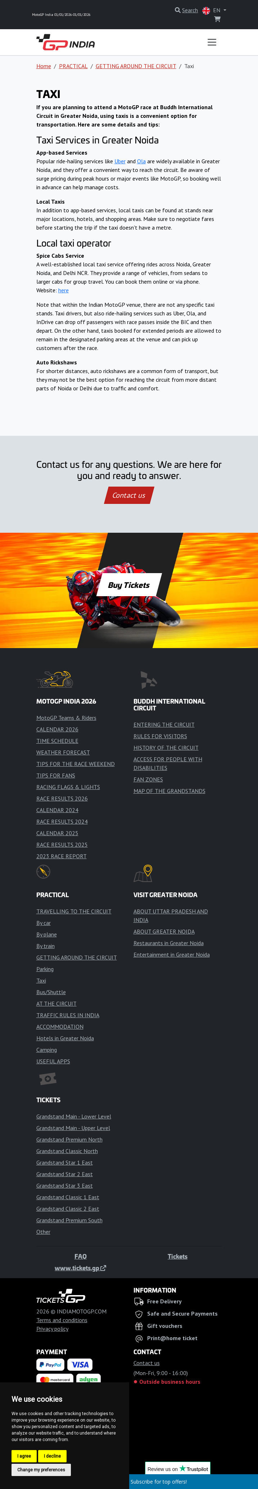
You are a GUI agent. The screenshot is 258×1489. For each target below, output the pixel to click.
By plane (46, 934)
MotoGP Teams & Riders (66, 717)
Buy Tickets (129, 584)
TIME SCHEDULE (57, 740)
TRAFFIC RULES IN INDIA (67, 1015)
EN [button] (212, 10)
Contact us (129, 495)
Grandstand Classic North (67, 1151)
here (63, 290)
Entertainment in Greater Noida (171, 954)
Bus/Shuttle (51, 992)
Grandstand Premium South (69, 1220)
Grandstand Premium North (69, 1139)
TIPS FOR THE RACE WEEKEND (75, 763)
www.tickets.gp (80, 1267)
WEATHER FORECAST (63, 752)
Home (43, 66)
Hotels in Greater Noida (65, 1038)
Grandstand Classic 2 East (67, 1208)
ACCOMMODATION (59, 1026)
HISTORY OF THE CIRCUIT (166, 747)
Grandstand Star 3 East (64, 1185)
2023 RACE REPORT (61, 856)
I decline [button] (52, 1456)
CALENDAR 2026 (57, 729)
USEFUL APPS (53, 1061)
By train (45, 945)
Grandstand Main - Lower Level (73, 1116)
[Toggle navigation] (212, 42)
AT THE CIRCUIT (56, 1003)
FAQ (80, 1256)
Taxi (41, 980)
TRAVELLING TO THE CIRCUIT (74, 911)
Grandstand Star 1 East (64, 1162)
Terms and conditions (61, 1320)
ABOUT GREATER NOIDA (164, 931)
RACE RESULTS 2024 (62, 821)
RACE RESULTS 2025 (62, 844)
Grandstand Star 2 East (64, 1174)
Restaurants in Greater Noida (168, 943)
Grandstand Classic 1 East (67, 1197)
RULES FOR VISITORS (160, 736)
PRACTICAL (73, 66)
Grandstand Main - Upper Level (73, 1127)
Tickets (177, 1256)
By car (43, 922)
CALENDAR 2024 (57, 810)
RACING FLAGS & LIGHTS (68, 786)
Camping (46, 1049)
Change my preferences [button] (41, 1469)
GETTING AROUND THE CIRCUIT (136, 66)
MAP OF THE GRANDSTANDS (169, 790)
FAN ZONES (148, 779)
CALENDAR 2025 (57, 833)
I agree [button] (24, 1456)
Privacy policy (52, 1328)
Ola (141, 161)
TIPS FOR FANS (55, 775)
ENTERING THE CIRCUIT (164, 724)
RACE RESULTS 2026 (62, 798)
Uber (120, 161)
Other (43, 1231)
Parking (45, 968)
